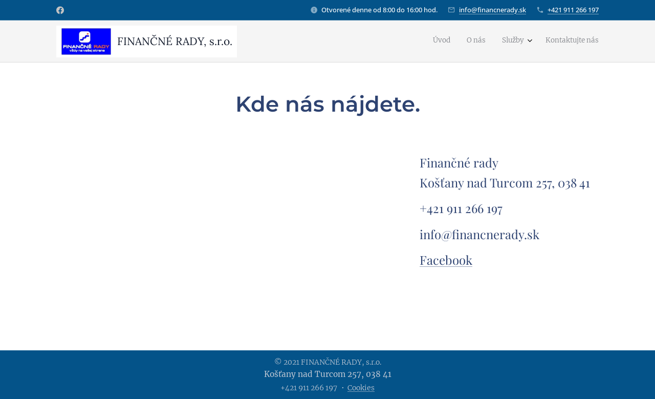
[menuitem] (547, 41)
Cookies (361, 387)
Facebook (446, 259)
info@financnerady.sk (492, 9)
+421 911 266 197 (573, 9)
